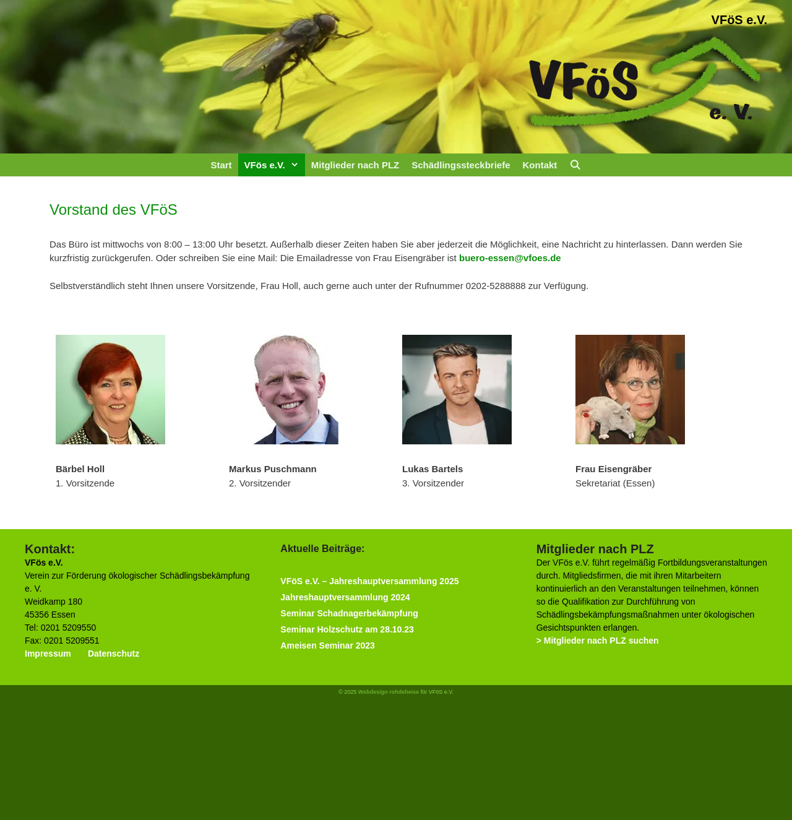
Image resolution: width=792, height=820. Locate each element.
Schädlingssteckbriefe (460, 165)
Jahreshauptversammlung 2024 (345, 597)
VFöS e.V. (739, 20)
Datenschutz (113, 653)
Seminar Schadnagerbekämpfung (349, 613)
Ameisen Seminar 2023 (327, 645)
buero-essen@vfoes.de (510, 257)
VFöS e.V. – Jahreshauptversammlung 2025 (369, 581)
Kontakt (539, 165)
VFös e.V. (274, 164)
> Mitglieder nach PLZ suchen (597, 640)
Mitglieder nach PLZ (355, 165)
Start (220, 165)
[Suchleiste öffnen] (575, 164)
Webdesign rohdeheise (388, 692)
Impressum (48, 653)
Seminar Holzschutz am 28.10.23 (347, 629)
